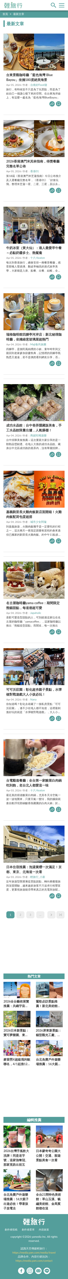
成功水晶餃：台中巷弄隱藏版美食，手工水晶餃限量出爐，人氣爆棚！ (34, 427)
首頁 (5, 14)
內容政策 (44, 1229)
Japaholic (35, 612)
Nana (33, 699)
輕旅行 (13, 5)
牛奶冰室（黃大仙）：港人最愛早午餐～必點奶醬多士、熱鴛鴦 (34, 250)
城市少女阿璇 (38, 521)
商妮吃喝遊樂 (38, 435)
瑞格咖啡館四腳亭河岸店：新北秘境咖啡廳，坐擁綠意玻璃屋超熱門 (34, 336)
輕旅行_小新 (37, 876)
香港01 (34, 171)
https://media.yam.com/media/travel (33, 1252)
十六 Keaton (37, 257)
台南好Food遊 (38, 84)
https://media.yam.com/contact (34, 1260)
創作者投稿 (11, 1229)
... (40, 914)
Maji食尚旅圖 (38, 344)
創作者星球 (28, 1229)
